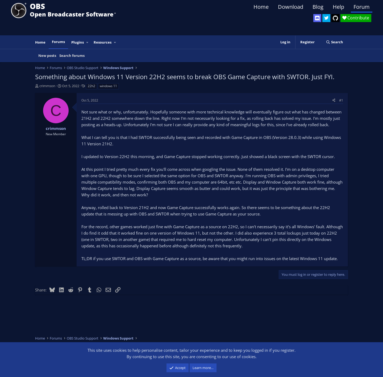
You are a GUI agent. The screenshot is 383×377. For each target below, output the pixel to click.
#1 (341, 100)
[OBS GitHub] (335, 18)
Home (261, 6)
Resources (102, 42)
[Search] (334, 42)
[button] (87, 42)
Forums (58, 41)
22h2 (91, 86)
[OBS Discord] (317, 18)
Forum (361, 6)
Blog (318, 6)
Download (290, 6)
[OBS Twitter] (326, 18)
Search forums (72, 55)
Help (338, 6)
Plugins (77, 42)
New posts (47, 55)
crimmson (47, 85)
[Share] (333, 100)
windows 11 (108, 86)
